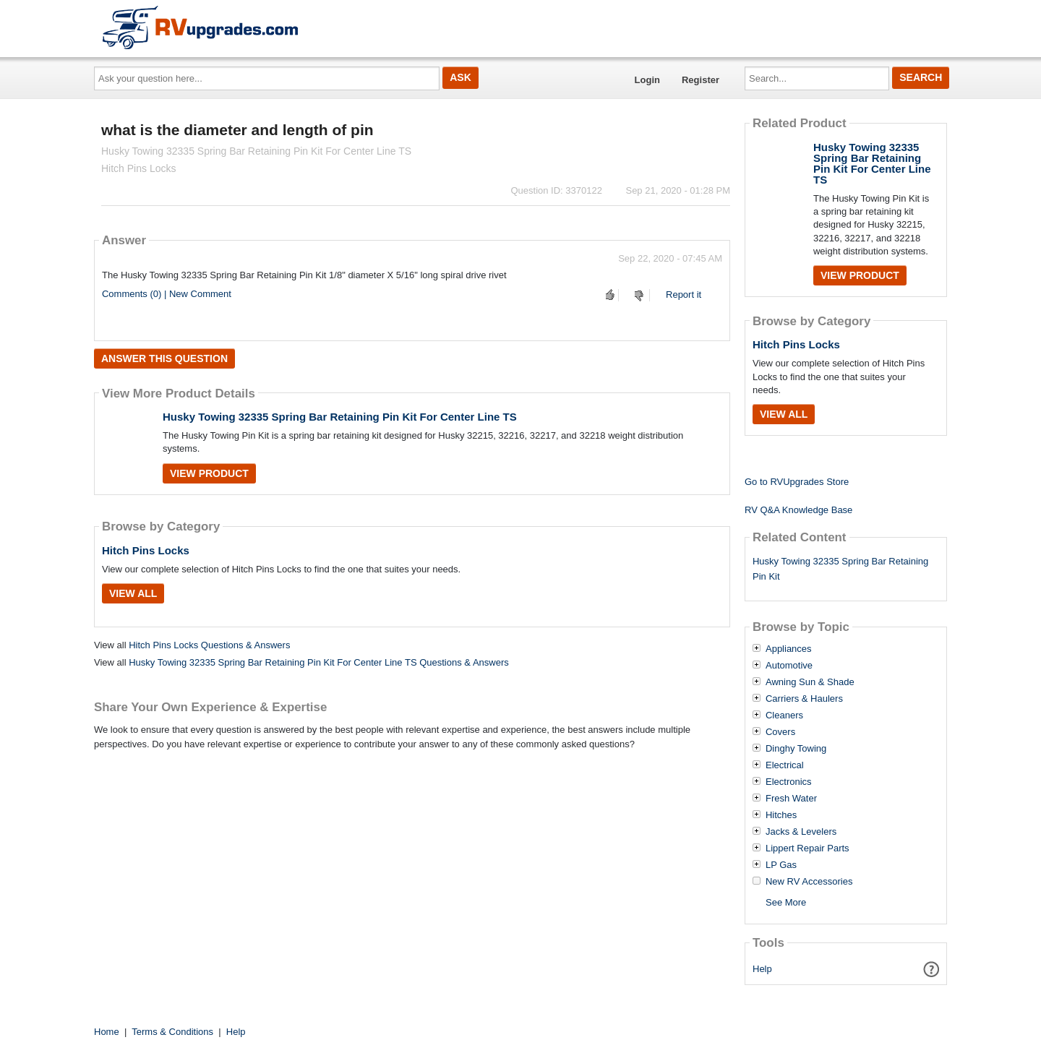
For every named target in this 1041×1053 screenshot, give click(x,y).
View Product (209, 473)
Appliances (789, 649)
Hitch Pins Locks (145, 550)
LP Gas (781, 865)
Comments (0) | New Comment (166, 293)
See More (786, 902)
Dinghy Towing (796, 749)
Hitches (781, 815)
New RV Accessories (809, 882)
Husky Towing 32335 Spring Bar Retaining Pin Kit (840, 569)
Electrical (785, 765)
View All (133, 593)
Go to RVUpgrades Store (797, 481)
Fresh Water (791, 799)
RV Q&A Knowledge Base (798, 509)
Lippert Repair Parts (807, 848)
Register (700, 79)
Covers (780, 732)
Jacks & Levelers (801, 832)
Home (106, 1031)
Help (762, 968)
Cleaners (784, 715)
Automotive (789, 666)
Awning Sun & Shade (810, 682)
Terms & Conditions (172, 1031)
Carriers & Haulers (804, 699)
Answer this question (164, 358)
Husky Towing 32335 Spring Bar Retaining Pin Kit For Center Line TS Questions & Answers (319, 662)
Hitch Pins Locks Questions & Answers (209, 645)
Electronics (789, 782)
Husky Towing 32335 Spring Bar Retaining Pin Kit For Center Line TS (340, 417)
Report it (683, 294)
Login (647, 79)
